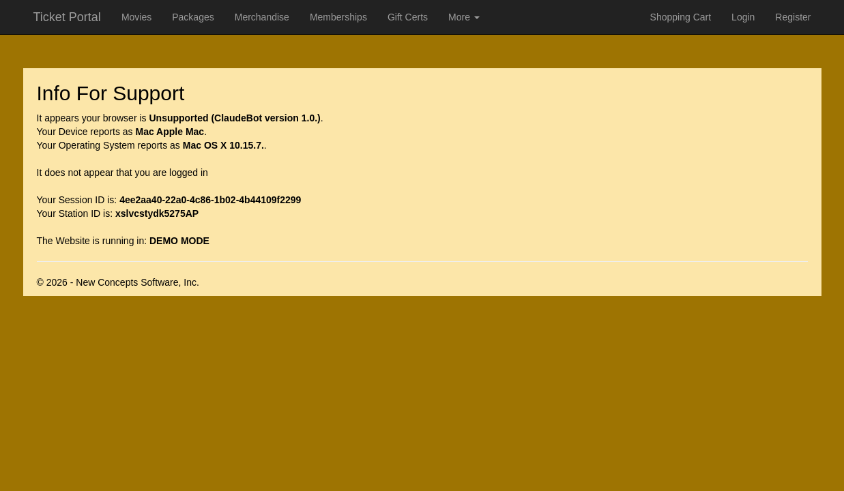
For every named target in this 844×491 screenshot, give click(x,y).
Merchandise (262, 17)
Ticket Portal (67, 17)
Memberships (338, 17)
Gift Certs (408, 17)
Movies (136, 17)
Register (793, 17)
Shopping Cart (681, 17)
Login (743, 17)
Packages (193, 17)
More (464, 17)
